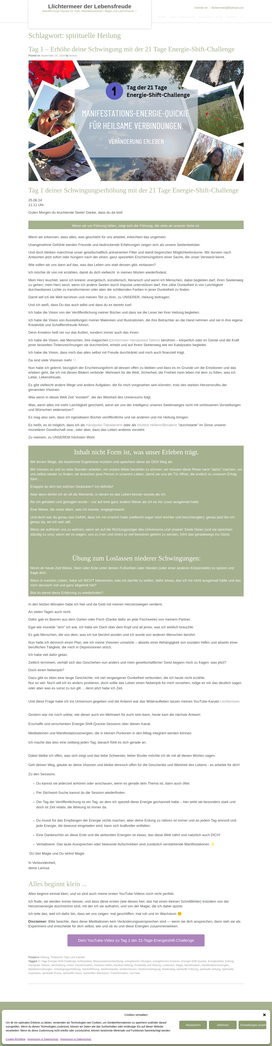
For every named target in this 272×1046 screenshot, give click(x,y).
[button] (264, 1007)
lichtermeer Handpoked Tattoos (135, 340)
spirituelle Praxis (51, 973)
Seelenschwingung (149, 969)
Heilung (44, 957)
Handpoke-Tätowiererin (104, 425)
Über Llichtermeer (182, 17)
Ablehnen (193, 1017)
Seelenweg (168, 969)
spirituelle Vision (72, 973)
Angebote (205, 17)
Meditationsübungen (40, 969)
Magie (179, 965)
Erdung (229, 961)
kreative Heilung (123, 965)
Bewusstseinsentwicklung (108, 961)
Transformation (119, 973)
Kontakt (231, 17)
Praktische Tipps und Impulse (68, 957)
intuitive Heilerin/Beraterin (157, 425)
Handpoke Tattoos (39, 965)
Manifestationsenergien (215, 965)
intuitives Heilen (103, 965)
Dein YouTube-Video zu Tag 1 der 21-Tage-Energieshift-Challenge (136, 940)
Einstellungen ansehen (242, 1017)
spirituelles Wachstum (96, 973)
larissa (73, 55)
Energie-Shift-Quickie (193, 961)
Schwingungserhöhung (67, 969)
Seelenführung (90, 969)
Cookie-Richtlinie (16, 1039)
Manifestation (192, 965)
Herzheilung (58, 965)
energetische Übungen (138, 961)
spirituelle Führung (187, 969)
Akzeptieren (144, 1017)
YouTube (134, 973)
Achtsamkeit (84, 961)
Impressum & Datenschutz (42, 1039)
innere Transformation (79, 965)
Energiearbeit (215, 961)
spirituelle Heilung (210, 969)
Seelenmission (128, 969)
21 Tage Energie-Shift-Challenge (57, 961)
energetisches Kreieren (166, 961)
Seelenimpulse (109, 969)
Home (162, 17)
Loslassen (168, 965)
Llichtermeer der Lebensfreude (89, 6)
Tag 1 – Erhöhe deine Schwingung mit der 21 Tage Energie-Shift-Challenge (131, 49)
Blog (219, 17)
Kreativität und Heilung (147, 965)
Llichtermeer (230, 701)
